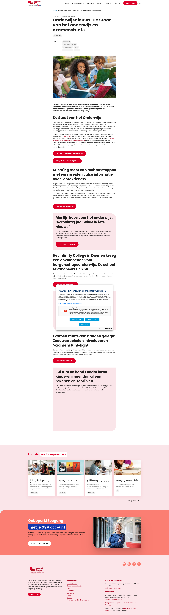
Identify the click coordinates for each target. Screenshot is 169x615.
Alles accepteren (76, 319)
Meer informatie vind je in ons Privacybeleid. (70, 303)
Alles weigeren (92, 319)
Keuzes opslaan (84, 324)
